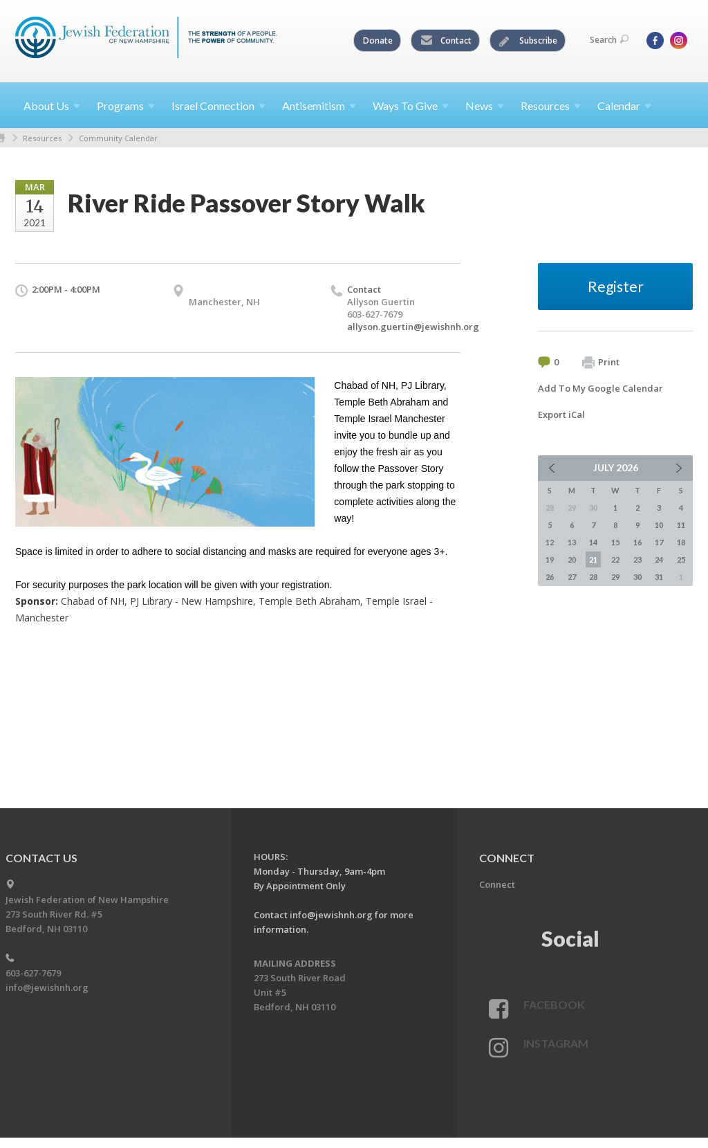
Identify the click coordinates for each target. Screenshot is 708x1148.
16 (637, 542)
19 (550, 559)
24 (659, 559)
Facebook (554, 1004)
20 (572, 559)
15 (615, 542)
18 (681, 542)
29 (615, 576)
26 (550, 576)
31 (659, 576)
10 (659, 524)
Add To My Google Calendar (600, 388)
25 (681, 559)
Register (616, 286)
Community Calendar (118, 138)
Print (601, 363)
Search (609, 40)
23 (637, 559)
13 (572, 542)
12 (550, 542)
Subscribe (528, 41)
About (52, 105)
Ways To (411, 105)
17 (659, 542)
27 (572, 576)
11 (681, 524)
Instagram (555, 1043)
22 (615, 559)
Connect (497, 884)
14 (593, 542)
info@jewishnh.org (47, 987)
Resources (42, 138)
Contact (446, 41)
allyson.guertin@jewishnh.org (413, 326)
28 (593, 576)
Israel (218, 105)
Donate (378, 40)
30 (637, 576)
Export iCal (561, 414)
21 (593, 559)
